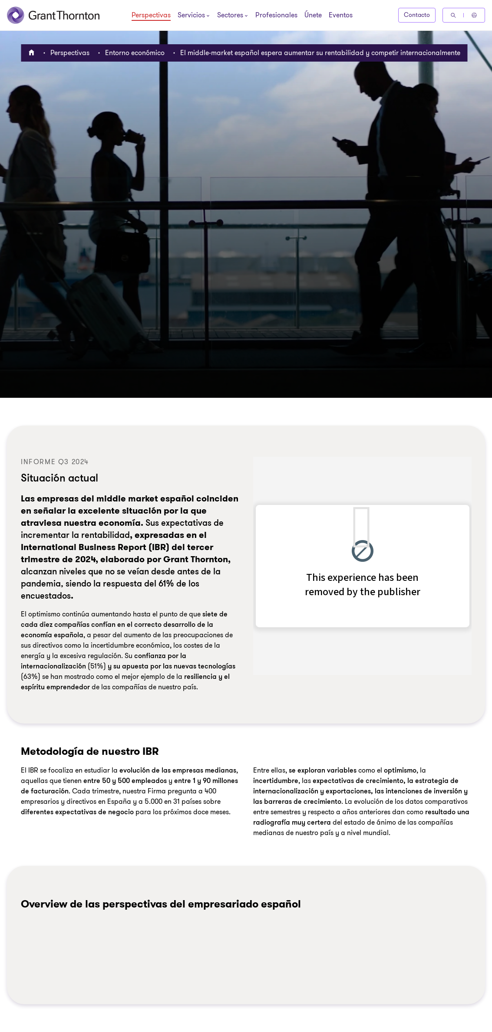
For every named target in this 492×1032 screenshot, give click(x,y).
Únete (313, 15)
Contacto (417, 15)
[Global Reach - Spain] (474, 15)
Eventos (341, 15)
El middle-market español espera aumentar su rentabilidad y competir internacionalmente (320, 53)
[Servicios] (191, 16)
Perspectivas (151, 15)
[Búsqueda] (453, 15)
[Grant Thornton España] (53, 15)
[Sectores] (230, 16)
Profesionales (276, 15)
